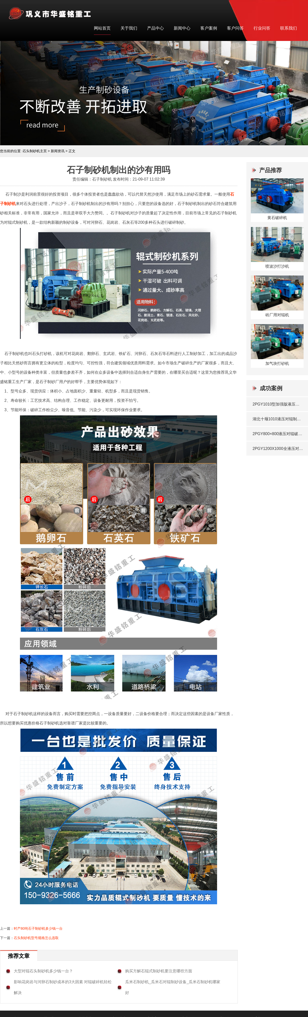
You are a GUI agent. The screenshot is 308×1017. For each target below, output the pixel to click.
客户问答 (235, 28)
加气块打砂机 (277, 363)
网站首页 (102, 28)
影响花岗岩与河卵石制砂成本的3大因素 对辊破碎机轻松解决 (63, 987)
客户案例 (208, 28)
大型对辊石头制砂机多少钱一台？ (43, 971)
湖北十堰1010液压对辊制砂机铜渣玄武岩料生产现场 (278, 419)
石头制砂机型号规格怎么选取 (36, 938)
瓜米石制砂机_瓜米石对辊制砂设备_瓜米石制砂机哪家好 (172, 987)
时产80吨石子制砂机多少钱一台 (38, 928)
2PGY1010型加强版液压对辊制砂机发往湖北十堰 (278, 404)
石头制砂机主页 (35, 151)
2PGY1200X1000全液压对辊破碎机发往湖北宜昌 (278, 448)
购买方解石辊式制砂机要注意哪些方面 (158, 971)
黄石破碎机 (277, 218)
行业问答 (262, 28)
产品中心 (155, 28)
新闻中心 (182, 28)
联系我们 (288, 28)
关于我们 (128, 28)
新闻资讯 (58, 151)
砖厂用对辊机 (277, 315)
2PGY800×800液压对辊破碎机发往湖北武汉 (278, 434)
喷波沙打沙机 (277, 266)
